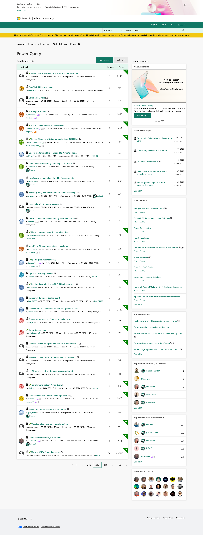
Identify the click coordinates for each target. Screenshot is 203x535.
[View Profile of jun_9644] (32, 412)
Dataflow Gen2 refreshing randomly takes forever (51, 163)
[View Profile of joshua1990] (33, 263)
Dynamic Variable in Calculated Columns (152, 218)
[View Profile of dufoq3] (100, 196)
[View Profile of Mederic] (31, 114)
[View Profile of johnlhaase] (32, 249)
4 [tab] (159, 121)
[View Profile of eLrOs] (97, 455)
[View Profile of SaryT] (30, 322)
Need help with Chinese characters (44, 204)
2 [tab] (156, 121)
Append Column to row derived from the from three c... (158, 296)
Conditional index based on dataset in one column (156, 247)
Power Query (139, 212)
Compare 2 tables (39, 111)
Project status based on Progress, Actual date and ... (51, 319)
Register (154, 25)
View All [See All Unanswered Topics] (138, 190)
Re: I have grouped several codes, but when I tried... (157, 349)
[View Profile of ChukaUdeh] (30, 238)
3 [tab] (158, 121)
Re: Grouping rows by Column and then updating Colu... (158, 333)
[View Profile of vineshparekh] (33, 128)
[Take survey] (142, 115)
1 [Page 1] (76, 464)
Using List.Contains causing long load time (49, 232)
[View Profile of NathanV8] (32, 90)
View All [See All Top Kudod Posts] (138, 354)
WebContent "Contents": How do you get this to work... (55, 308)
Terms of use (168, 518)
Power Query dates (142, 228)
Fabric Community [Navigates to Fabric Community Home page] (44, 18)
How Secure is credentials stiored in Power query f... (51, 178)
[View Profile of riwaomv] (31, 196)
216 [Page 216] (89, 464)
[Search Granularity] (113, 30)
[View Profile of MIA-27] (31, 156)
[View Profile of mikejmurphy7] (34, 333)
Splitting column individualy (43, 259)
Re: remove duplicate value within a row (151, 327)
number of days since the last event (44, 298)
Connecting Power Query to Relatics (152, 150)
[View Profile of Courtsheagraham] (35, 235)
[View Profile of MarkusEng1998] (34, 142)
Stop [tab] (162, 121)
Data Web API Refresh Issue (41, 87)
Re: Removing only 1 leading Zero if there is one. (155, 321)
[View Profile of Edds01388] (32, 301)
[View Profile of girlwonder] (32, 287)
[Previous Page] (72, 465)
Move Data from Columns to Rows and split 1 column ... (55, 73)
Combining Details (37, 97)
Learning (114, 18)
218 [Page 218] (105, 464)
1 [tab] (155, 121)
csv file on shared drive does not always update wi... (51, 371)
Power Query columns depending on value (50, 395)
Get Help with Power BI (67, 44)
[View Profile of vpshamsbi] (32, 181)
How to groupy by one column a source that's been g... (53, 192)
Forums (59, 18)
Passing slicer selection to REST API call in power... (53, 284)
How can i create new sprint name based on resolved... (53, 357)
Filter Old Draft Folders (144, 267)
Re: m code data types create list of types (152, 343)
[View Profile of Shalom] (31, 388)
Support (125, 18)
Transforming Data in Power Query (47, 385)
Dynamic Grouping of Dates (41, 273)
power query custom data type (147, 277)
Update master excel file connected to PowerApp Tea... (53, 152)
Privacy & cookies (153, 518)
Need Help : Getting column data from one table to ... (55, 343)
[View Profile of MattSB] (31, 221)
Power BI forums (26, 44)
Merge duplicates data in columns (149, 208)
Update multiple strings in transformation (49, 424)
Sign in (163, 25)
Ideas (81, 18)
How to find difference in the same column (48, 409)
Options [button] (120, 60)
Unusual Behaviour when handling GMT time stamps (52, 218)
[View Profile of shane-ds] (32, 311)
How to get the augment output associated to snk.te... (151, 183)
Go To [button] (180, 25)
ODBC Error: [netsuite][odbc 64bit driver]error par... (152, 172)
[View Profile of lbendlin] (33, 170)
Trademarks (180, 518)
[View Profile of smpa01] (29, 131)
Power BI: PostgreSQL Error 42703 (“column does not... (158, 287)
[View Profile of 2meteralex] (32, 166)
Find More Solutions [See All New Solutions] (138, 304)
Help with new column (38, 330)
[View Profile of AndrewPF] (32, 440)
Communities (93, 18)
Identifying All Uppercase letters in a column (48, 246)
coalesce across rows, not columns (46, 437)
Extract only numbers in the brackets (47, 125)
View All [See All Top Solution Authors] (138, 407)
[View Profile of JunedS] (31, 276)
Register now (183, 35)
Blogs (105, 18)
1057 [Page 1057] (120, 464)
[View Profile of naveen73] (32, 398)
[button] (104, 60)
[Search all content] (155, 30)
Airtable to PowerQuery (147, 161)
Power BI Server (141, 257)
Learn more (21, 10)
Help (171, 25)
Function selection (142, 238)
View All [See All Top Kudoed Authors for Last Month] (138, 461)
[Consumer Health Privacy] (50, 526)
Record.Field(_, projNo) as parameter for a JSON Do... (55, 139)
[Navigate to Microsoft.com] (24, 18)
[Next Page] (126, 465)
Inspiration (71, 18)
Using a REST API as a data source (46, 452)
